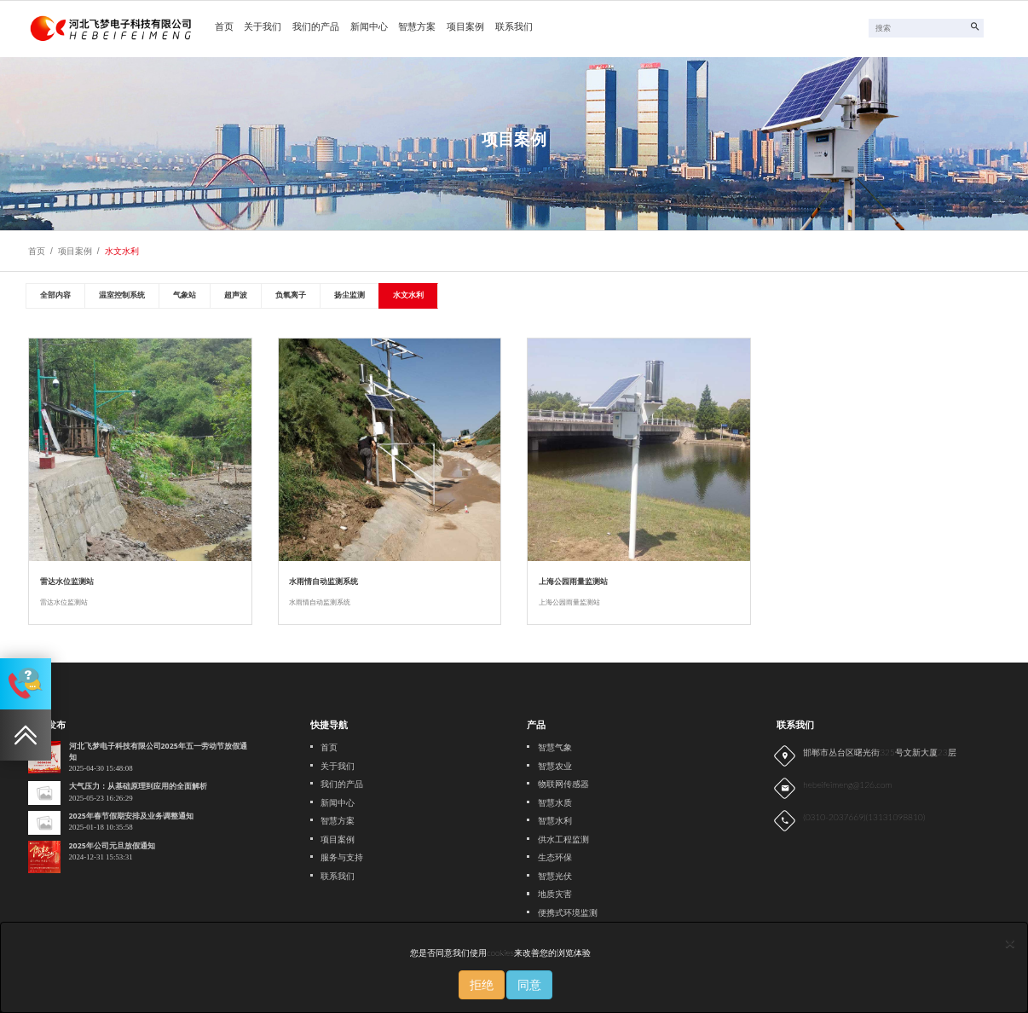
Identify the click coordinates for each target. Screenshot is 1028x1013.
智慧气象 (555, 747)
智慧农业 (555, 766)
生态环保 (555, 857)
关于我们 (262, 27)
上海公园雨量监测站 (573, 581)
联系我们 (514, 27)
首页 (224, 27)
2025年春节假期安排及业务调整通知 (131, 816)
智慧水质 (555, 803)
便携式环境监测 (568, 912)
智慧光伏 (555, 876)
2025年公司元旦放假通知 (112, 846)
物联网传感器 (563, 784)
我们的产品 (315, 27)
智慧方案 (417, 27)
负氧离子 (290, 295)
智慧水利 (555, 820)
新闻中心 (369, 27)
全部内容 (55, 295)
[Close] (1010, 943)
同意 (529, 985)
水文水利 (122, 251)
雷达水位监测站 (67, 581)
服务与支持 (342, 857)
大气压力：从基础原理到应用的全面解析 (138, 786)
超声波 (235, 295)
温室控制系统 (122, 295)
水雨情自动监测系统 (323, 581)
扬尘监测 (349, 295)
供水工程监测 (563, 839)
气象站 (184, 295)
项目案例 (465, 27)
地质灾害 (555, 894)
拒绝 (482, 985)
